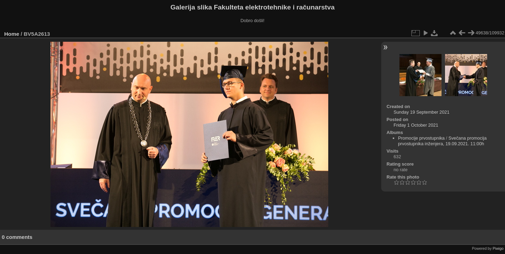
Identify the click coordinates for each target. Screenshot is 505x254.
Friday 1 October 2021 (415, 125)
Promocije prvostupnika (421, 138)
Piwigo (498, 248)
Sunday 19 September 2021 (421, 112)
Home (11, 34)
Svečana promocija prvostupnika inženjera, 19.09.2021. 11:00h (442, 140)
